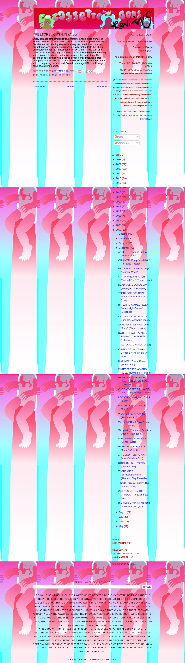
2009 (119, 220)
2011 (119, 211)
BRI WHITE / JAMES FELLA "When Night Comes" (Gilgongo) (133, 308)
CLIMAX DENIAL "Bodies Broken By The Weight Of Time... (132, 353)
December (124, 233)
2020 (119, 169)
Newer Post (39, 86)
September (125, 247)
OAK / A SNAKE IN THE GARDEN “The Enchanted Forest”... (133, 494)
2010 (119, 215)
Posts (119, 136)
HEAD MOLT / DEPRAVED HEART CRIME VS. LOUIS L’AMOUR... (133, 381)
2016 (119, 187)
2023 (119, 159)
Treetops (64, 75)
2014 (119, 197)
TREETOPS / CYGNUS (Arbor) (134, 344)
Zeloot (133, 564)
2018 (119, 178)
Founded (134, 35)
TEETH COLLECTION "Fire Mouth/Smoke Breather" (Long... (132, 296)
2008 (119, 225)
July (121, 517)
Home (70, 86)
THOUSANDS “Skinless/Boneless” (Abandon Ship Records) (132, 475)
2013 (119, 201)
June (122, 521)
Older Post (101, 86)
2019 (119, 173)
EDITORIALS (146, 119)
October (123, 243)
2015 (119, 192)
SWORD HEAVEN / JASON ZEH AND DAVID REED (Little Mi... (132, 336)
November (124, 238)
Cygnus (53, 75)
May (121, 526)
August (123, 512)
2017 (119, 183)
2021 (119, 164)
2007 (119, 229)
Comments (122, 143)
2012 (119, 206)
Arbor (43, 75)
